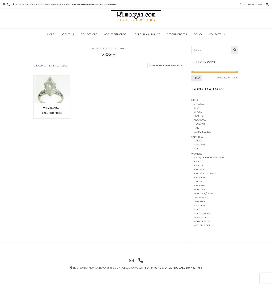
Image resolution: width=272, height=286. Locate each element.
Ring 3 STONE (202, 213)
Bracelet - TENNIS (205, 173)
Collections (89, 34)
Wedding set (202, 225)
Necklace (200, 119)
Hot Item (199, 115)
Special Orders (177, 34)
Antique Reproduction (209, 157)
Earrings (199, 185)
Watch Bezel (202, 131)
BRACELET (200, 103)
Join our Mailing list (146, 34)
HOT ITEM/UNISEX (204, 193)
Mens (194, 100)
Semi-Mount (201, 217)
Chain (197, 107)
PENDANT (199, 144)
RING (196, 127)
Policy (198, 34)
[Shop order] (165, 65)
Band (197, 161)
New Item (200, 201)
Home (50, 34)
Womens (196, 153)
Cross (198, 111)
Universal (197, 136)
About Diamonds (115, 34)
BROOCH (199, 177)
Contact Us (217, 34)
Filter (197, 78)
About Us (67, 34)
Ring (196, 148)
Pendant (199, 123)
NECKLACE (200, 197)
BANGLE (198, 165)
